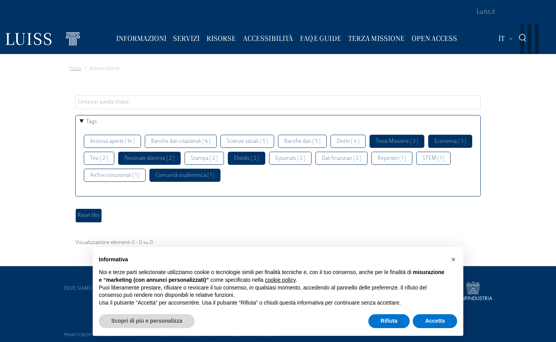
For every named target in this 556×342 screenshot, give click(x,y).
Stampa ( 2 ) (204, 158)
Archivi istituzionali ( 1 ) (114, 175)
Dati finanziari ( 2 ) (341, 158)
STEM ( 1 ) (433, 158)
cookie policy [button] (280, 280)
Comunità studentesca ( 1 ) (185, 175)
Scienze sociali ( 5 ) (247, 141)
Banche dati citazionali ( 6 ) (180, 141)
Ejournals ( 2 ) (290, 158)
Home (75, 68)
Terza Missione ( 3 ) (397, 141)
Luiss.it (485, 11)
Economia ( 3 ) (450, 141)
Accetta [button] (435, 321)
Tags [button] (91, 122)
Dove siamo (78, 288)
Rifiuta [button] (389, 321)
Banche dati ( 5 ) (302, 141)
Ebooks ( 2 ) (246, 158)
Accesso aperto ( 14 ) (112, 141)
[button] (453, 259)
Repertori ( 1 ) (392, 158)
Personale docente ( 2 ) (149, 158)
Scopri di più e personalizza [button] (146, 321)
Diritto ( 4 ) (348, 141)
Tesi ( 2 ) (99, 158)
